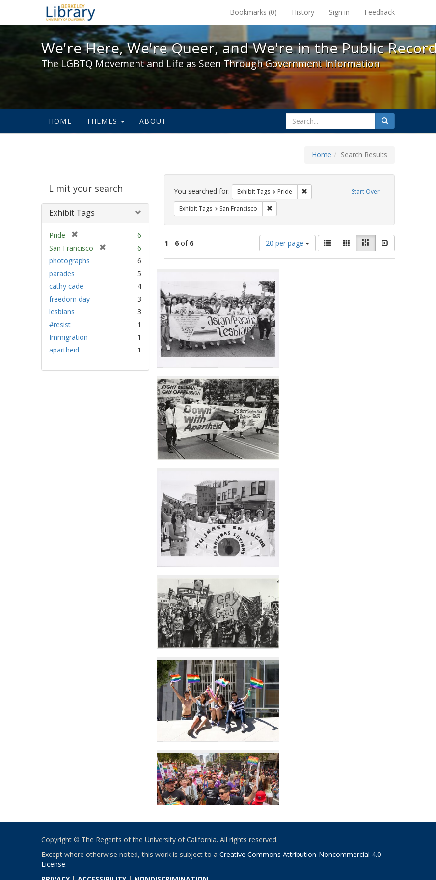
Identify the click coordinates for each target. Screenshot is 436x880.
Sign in (339, 12)
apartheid (64, 349)
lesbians (62, 311)
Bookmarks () (253, 12)
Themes (105, 121)
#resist (60, 324)
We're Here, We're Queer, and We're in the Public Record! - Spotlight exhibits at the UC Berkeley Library (71, 12)
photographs (69, 260)
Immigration (68, 337)
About (152, 121)
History (303, 12)
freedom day (69, 298)
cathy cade (66, 286)
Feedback (379, 12)
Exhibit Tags (72, 212)
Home (60, 121)
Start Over (366, 191)
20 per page (287, 243)
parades (62, 273)
